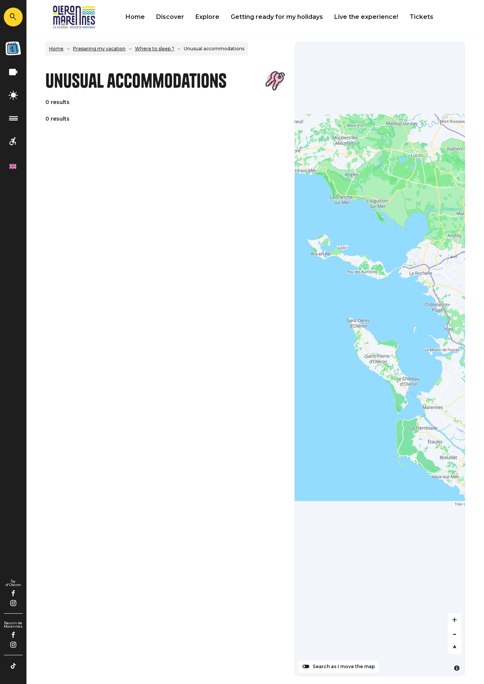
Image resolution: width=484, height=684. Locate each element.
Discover (170, 16)
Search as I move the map (344, 666)
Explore (207, 16)
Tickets (421, 16)
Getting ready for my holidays (277, 16)
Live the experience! (366, 16)
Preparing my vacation (99, 48)
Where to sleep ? (154, 48)
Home (135, 16)
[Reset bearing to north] (454, 647)
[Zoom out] (454, 633)
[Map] (380, 359)
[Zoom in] (454, 620)
